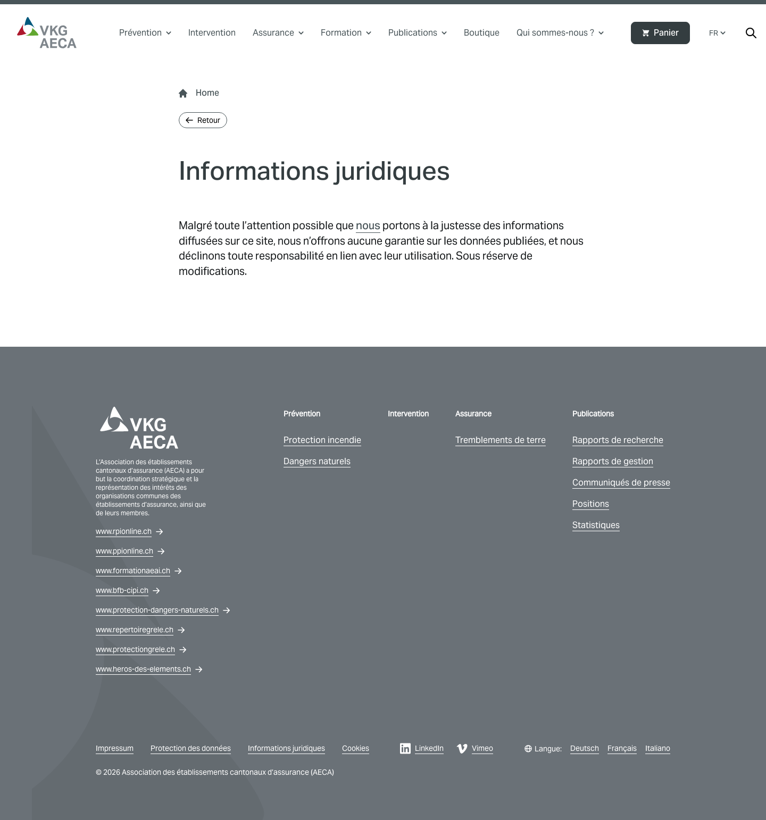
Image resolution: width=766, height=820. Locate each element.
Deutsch (584, 748)
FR (717, 33)
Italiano (657, 748)
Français (622, 748)
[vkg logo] (47, 32)
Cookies (355, 748)
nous (368, 225)
